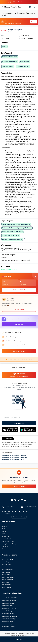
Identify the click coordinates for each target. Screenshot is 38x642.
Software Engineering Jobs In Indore (13, 459)
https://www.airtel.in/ (8, 269)
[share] (34, 7)
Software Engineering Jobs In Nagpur (14, 455)
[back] (2, 7)
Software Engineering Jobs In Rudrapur (15, 457)
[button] (19, 2)
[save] (30, 7)
